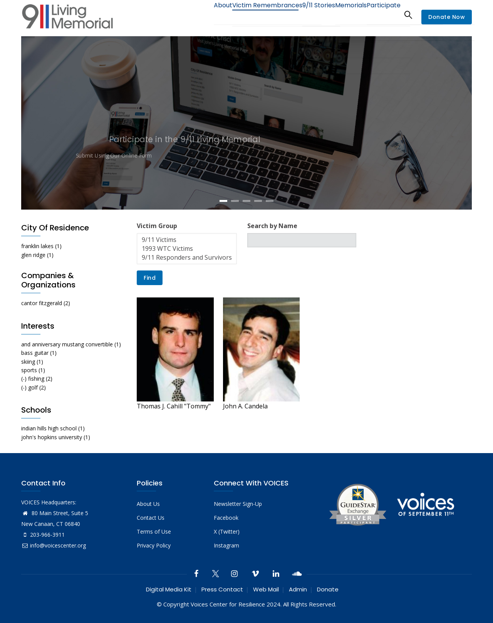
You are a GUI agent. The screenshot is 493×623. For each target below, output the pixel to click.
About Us (148, 503)
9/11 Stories (304, 14)
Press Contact (222, 589)
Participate (381, 14)
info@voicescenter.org (53, 545)
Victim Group (157, 226)
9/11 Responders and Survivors (187, 257)
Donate (328, 589)
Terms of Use (154, 531)
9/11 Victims (187, 239)
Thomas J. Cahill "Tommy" (174, 406)
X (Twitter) (227, 531)
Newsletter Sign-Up (238, 503)
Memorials (342, 14)
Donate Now (446, 17)
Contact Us (150, 517)
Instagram (226, 545)
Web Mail (266, 589)
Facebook (226, 517)
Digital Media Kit (168, 589)
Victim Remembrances (248, 14)
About (198, 14)
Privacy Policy (154, 545)
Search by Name (272, 226)
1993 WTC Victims (187, 248)
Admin (298, 589)
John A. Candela (245, 406)
